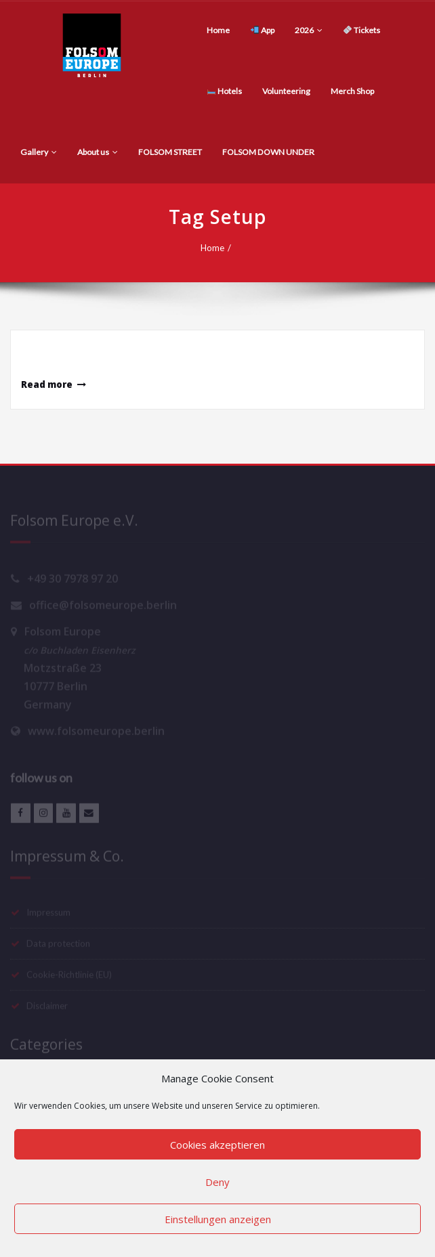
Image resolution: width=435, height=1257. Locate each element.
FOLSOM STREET (170, 152)
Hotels (224, 91)
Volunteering (286, 91)
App (262, 30)
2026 (309, 30)
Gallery (38, 152)
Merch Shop (352, 91)
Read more (46, 384)
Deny (217, 1182)
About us (97, 152)
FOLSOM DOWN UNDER (268, 152)
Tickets (362, 30)
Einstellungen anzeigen (218, 1219)
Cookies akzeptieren (217, 1144)
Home (218, 30)
